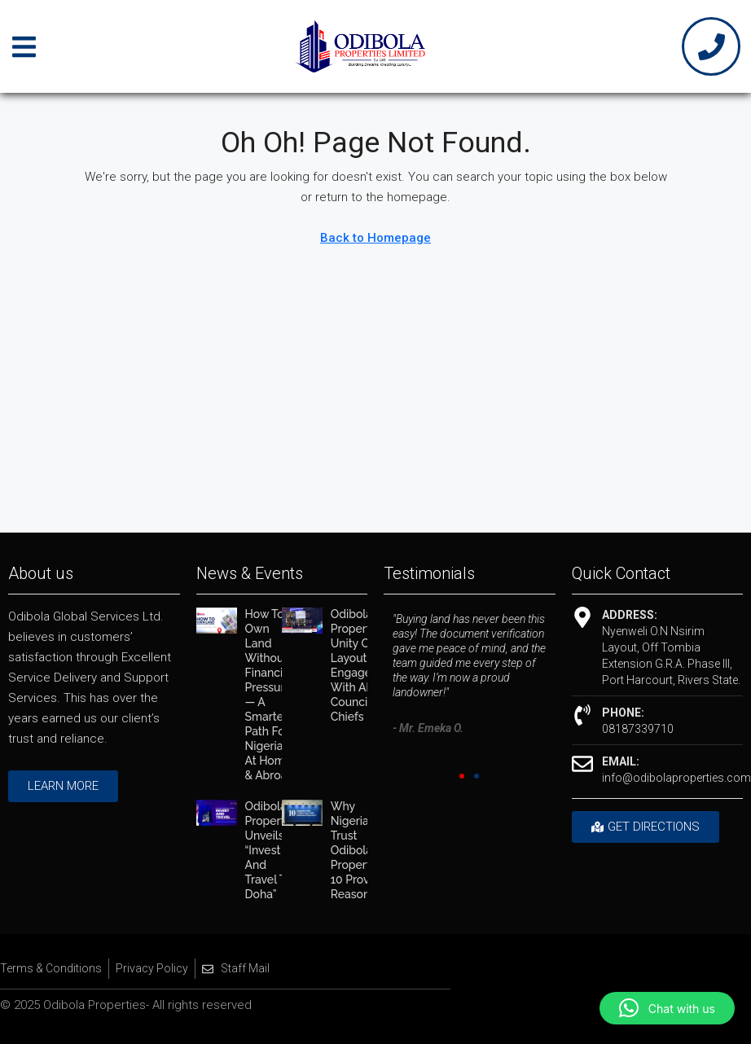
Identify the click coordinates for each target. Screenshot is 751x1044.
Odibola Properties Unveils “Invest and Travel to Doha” (272, 850)
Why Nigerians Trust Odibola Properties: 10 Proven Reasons (359, 850)
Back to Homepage (375, 237)
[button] (461, 776)
